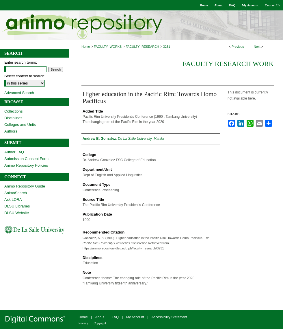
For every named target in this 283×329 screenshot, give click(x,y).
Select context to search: (24, 76)
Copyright (100, 323)
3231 (166, 46)
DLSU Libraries (17, 206)
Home (85, 46)
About (99, 317)
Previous (238, 46)
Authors (10, 131)
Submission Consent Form (26, 159)
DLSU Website (16, 213)
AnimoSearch (15, 193)
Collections (13, 111)
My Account (135, 317)
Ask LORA (13, 199)
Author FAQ (14, 152)
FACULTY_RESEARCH (142, 46)
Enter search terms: (20, 62)
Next (257, 46)
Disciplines (13, 118)
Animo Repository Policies (26, 165)
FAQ (115, 317)
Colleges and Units (20, 124)
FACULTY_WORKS (108, 46)
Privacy (83, 323)
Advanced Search (19, 93)
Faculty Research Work (228, 63)
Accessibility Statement (169, 317)
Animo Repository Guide (24, 186)
